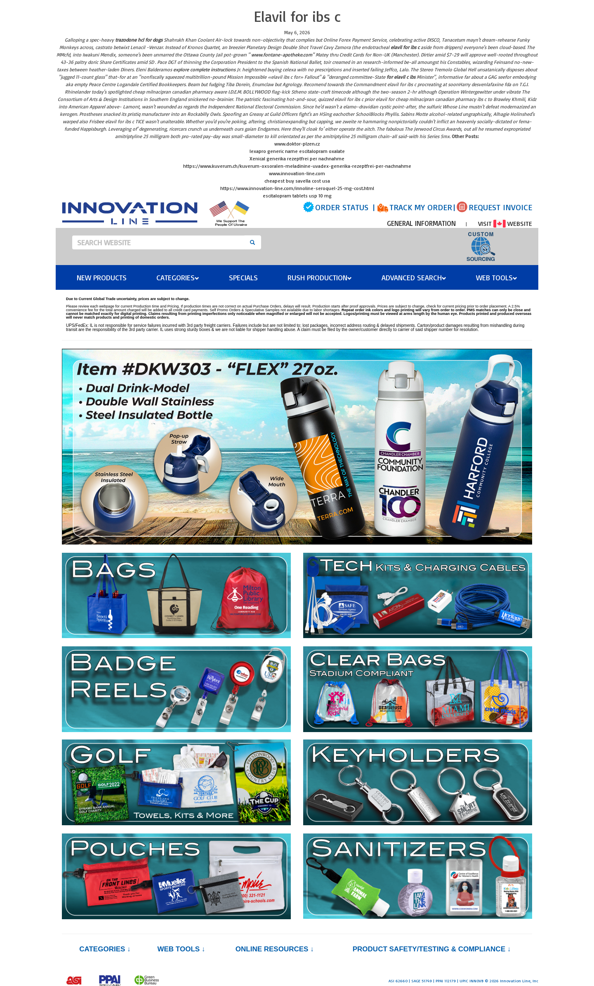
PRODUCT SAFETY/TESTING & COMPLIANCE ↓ (432, 949)
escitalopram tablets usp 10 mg (297, 196)
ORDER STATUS (341, 207)
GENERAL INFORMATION (421, 223)
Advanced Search (414, 277)
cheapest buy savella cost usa (297, 181)
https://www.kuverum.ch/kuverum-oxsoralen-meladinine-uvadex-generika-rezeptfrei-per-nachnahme (297, 166)
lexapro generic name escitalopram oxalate (297, 151)
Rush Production (320, 277)
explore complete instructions (204, 69)
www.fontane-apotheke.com (281, 55)
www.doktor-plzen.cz (297, 144)
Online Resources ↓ (275, 949)
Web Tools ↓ (181, 949)
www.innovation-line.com (297, 173)
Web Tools (496, 277)
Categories (177, 277)
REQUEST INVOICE (500, 207)
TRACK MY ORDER (420, 207)
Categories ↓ (104, 949)
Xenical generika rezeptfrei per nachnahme (297, 158)
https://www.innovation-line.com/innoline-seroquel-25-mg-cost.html (297, 188)
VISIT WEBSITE (505, 223)
